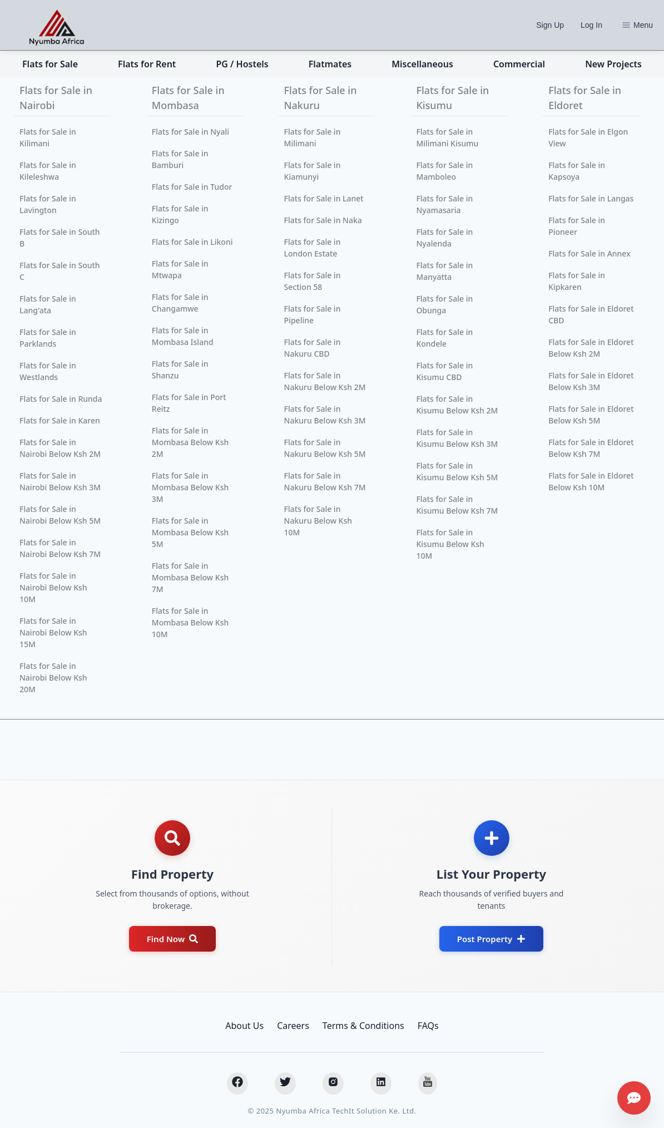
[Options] (626, 25)
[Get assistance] (634, 1098)
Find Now (172, 938)
